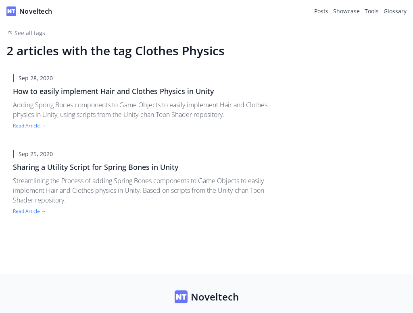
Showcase (346, 11)
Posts (321, 11)
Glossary (395, 11)
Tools (372, 11)
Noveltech (207, 296)
